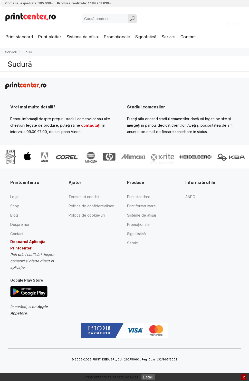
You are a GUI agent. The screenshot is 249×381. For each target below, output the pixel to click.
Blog (14, 215)
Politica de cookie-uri (87, 215)
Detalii (148, 377)
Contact (188, 36)
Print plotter (49, 36)
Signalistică (145, 36)
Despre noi (19, 224)
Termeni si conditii (84, 196)
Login (15, 196)
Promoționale (117, 36)
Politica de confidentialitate (91, 206)
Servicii (168, 36)
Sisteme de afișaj (141, 215)
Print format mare (141, 206)
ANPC (190, 196)
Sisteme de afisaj (82, 36)
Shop (14, 206)
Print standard (19, 36)
